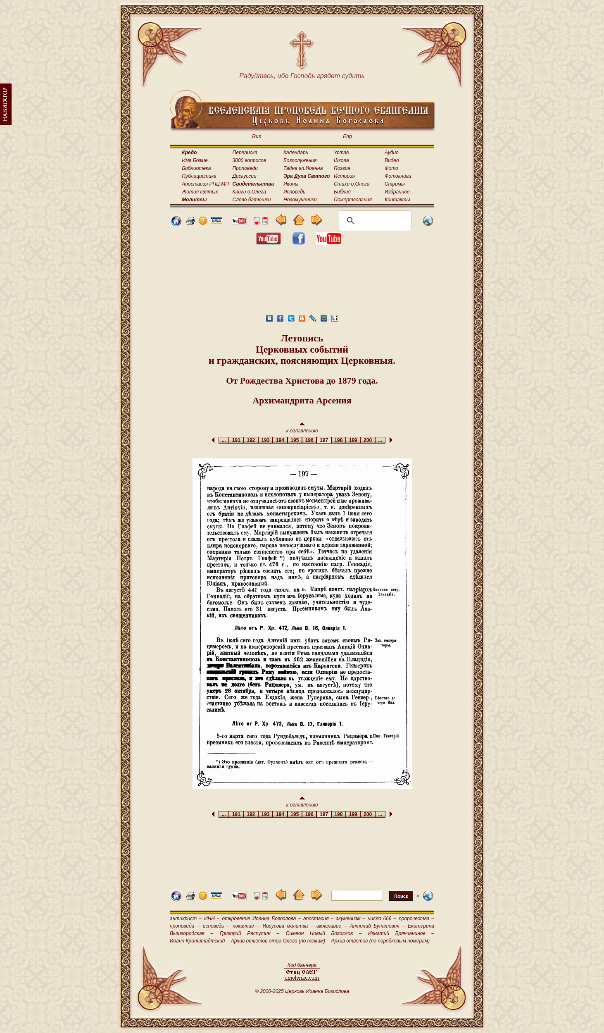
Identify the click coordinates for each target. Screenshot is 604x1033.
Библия (342, 192)
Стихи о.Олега (351, 184)
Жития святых (200, 192)
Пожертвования (353, 200)
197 (324, 440)
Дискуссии (245, 176)
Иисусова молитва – (288, 926)
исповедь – (216, 926)
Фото (391, 168)
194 (280, 440)
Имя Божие (194, 160)
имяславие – (331, 926)
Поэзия (342, 168)
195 (295, 440)
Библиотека (196, 168)
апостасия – (318, 918)
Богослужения (299, 160)
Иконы (290, 184)
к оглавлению (302, 428)
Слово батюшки (252, 200)
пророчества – (416, 918)
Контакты (397, 200)
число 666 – (382, 918)
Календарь (295, 152)
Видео (392, 160)
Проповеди (245, 168)
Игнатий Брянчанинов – (401, 933)
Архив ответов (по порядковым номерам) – (382, 941)
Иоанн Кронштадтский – (199, 941)
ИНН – (212, 918)
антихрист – (186, 918)
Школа (341, 160)
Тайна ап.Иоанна (303, 168)
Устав (341, 152)
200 (367, 440)
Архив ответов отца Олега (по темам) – (280, 941)
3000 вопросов (249, 160)
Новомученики (300, 200)
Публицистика (199, 176)
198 (338, 440)
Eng (347, 136)
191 (236, 440)
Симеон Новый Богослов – (324, 933)
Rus (256, 136)
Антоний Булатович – (377, 926)
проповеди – (185, 926)
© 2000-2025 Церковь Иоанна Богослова (302, 991)
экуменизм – (350, 918)
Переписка (245, 152)
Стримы (395, 184)
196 (309, 440)
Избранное (397, 192)
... (223, 440)
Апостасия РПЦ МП (205, 184)
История (344, 176)
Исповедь (294, 192)
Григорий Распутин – (249, 933)
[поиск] (374, 221)
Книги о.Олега (249, 192)
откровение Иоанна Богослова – (261, 918)
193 (265, 440)
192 (251, 440)
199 (353, 440)
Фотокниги (398, 176)
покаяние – (246, 926)
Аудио (392, 152)
